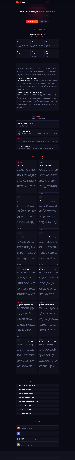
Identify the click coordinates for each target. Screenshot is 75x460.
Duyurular (39, 453)
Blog (35, 453)
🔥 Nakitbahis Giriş (32, 21)
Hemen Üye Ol (44, 21)
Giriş (28, 453)
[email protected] (24, 434)
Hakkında (32, 453)
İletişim (46, 453)
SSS (43, 453)
